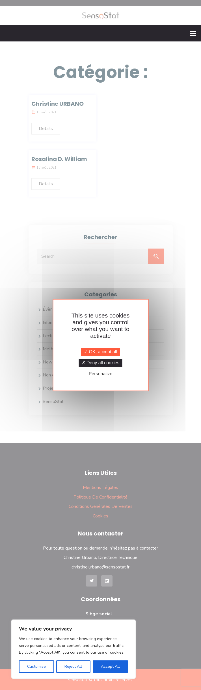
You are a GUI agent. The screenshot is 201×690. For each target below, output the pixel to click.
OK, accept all (100, 351)
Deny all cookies (101, 362)
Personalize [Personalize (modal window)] (101, 373)
